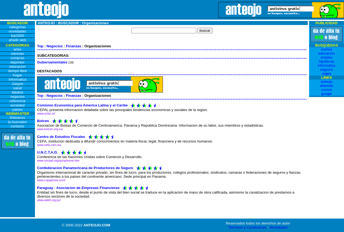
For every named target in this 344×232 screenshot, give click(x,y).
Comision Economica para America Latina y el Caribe (82, 105)
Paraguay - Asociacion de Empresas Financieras (78, 187)
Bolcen (43, 121)
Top (40, 46)
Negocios (54, 46)
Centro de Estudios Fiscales (61, 136)
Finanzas (73, 46)
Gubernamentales (52, 62)
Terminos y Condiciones (247, 227)
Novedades (279, 227)
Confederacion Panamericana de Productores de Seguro (85, 168)
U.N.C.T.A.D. (47, 152)
